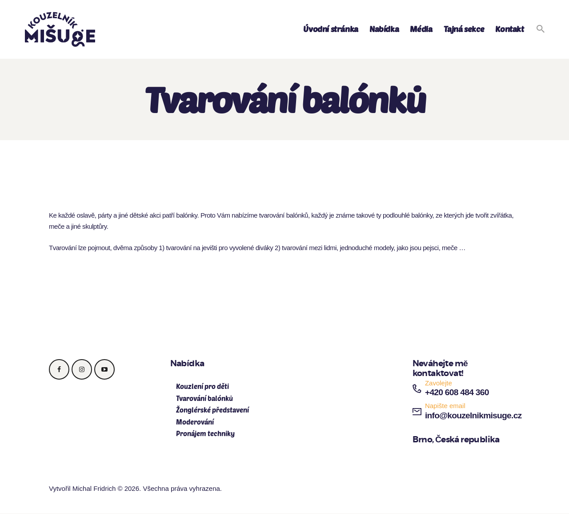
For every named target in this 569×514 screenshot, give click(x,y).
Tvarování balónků (204, 398)
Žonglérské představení (212, 410)
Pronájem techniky (205, 433)
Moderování (195, 422)
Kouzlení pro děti (202, 386)
